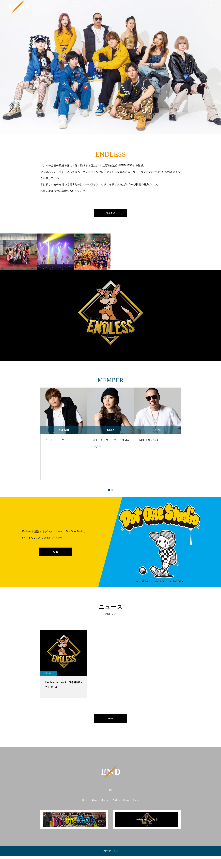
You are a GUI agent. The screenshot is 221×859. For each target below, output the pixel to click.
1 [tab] (109, 492)
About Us (110, 213)
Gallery (118, 6)
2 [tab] (112, 492)
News (131, 6)
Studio (144, 6)
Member (103, 6)
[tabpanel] (63, 435)
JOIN (55, 553)
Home (77, 6)
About (90, 6)
